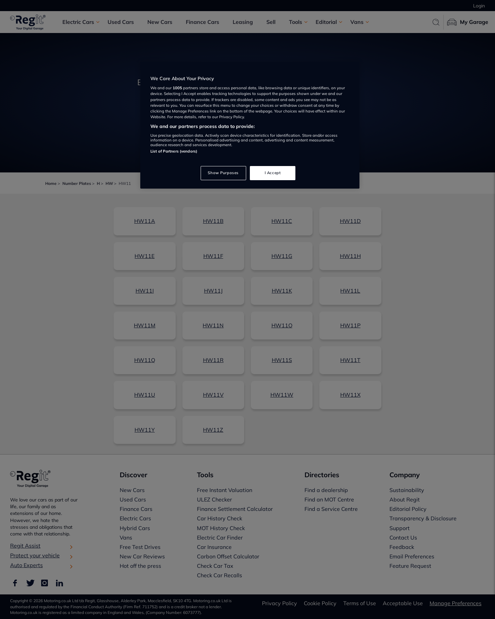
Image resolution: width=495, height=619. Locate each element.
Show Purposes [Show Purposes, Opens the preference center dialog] (223, 172)
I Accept (273, 172)
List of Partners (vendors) (173, 151)
